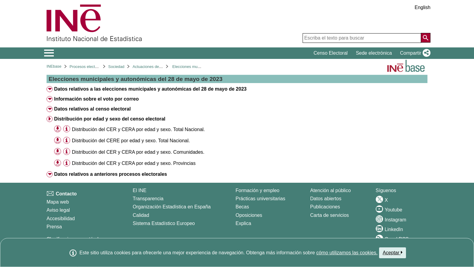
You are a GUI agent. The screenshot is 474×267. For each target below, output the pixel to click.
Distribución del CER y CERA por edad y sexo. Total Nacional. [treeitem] (138, 129)
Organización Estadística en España (172, 206)
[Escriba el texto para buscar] (362, 38)
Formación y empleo (257, 190)
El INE (139, 190)
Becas (242, 206)
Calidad (141, 215)
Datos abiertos (325, 198)
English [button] (422, 7)
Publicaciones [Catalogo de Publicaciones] (325, 206)
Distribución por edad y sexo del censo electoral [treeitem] (109, 118)
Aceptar (392, 252)
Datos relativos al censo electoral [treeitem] (92, 108)
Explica (243, 223)
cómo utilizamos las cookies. (347, 252)
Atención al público (330, 190)
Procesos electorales (88, 66)
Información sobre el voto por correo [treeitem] (96, 98)
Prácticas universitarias (260, 198)
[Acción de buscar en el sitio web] (425, 38)
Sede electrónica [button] (374, 53)
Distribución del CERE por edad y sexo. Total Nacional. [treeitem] (131, 140)
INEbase (54, 66)
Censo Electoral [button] (330, 53)
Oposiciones (248, 215)
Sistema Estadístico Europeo (164, 223)
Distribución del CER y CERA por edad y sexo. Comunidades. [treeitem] (138, 152)
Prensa (54, 226)
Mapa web (58, 201)
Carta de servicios (329, 215)
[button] (414, 53)
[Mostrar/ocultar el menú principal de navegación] (49, 53)
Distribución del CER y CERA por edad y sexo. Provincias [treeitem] (134, 163)
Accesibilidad (61, 218)
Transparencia (148, 198)
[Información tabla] (66, 129)
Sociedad (116, 66)
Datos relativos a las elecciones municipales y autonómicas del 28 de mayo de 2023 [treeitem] (150, 89)
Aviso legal (58, 210)
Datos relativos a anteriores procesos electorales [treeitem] (110, 174)
